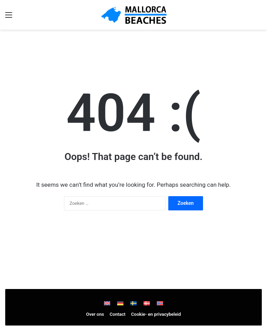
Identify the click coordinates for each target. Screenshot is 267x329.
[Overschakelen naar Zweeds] (133, 303)
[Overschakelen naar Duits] (120, 303)
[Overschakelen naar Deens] (146, 303)
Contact (118, 314)
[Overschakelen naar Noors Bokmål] (160, 303)
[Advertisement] (133, 47)
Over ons (95, 314)
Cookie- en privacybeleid (156, 314)
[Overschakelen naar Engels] (107, 303)
